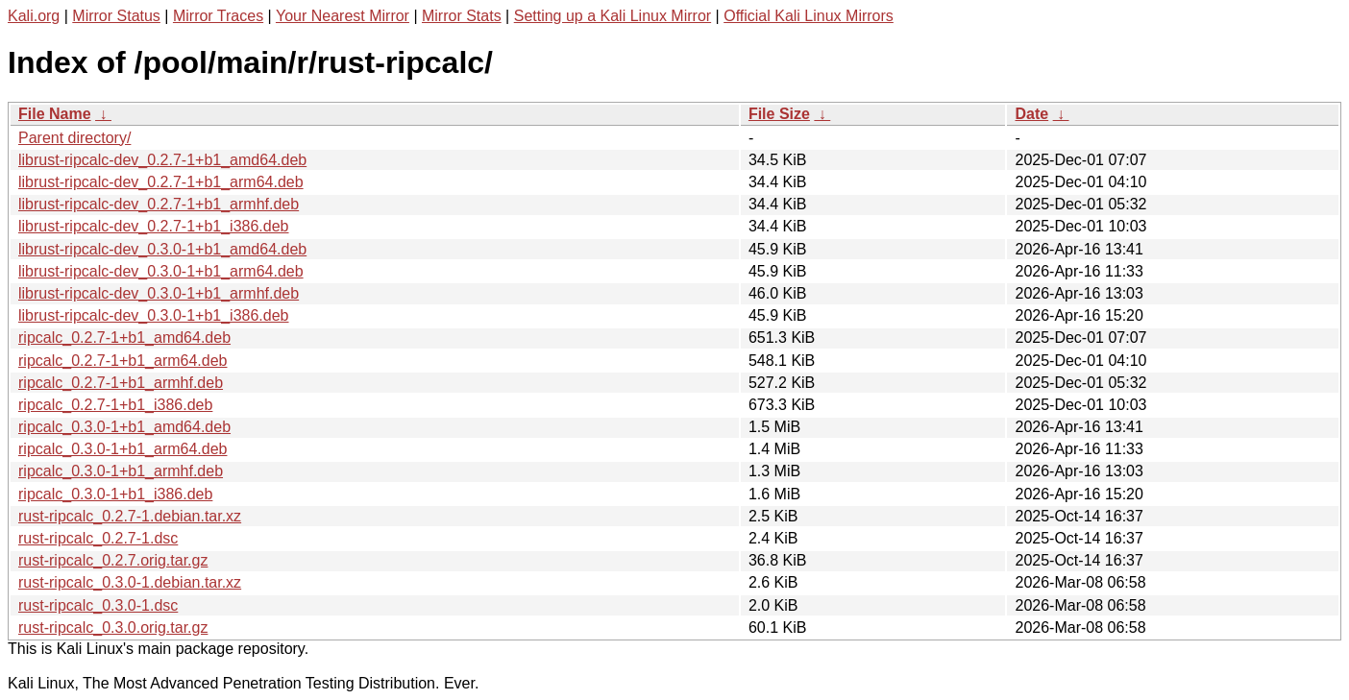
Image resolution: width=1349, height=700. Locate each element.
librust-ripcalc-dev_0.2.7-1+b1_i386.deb (153, 226)
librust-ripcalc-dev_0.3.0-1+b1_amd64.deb (162, 249)
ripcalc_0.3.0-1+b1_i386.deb (115, 494)
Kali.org (34, 16)
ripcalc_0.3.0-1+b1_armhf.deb (120, 471)
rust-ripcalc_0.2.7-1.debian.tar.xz (129, 516)
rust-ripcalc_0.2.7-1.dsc (98, 538)
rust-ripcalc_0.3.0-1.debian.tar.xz (129, 582)
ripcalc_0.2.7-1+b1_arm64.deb (122, 360)
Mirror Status (116, 16)
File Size (779, 114)
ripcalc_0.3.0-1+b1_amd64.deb (124, 427)
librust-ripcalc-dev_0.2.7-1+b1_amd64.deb (162, 160)
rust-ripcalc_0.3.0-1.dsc (98, 605)
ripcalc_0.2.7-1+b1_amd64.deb (124, 337)
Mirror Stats (462, 16)
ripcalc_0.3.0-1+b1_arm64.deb (122, 449)
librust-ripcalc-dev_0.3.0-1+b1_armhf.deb (158, 293)
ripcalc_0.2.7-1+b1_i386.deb (115, 405)
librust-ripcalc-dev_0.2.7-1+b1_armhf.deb (158, 204)
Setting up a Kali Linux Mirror (612, 16)
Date (1031, 114)
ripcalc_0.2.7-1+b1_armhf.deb (120, 382)
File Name (54, 114)
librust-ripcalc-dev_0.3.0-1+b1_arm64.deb (161, 271)
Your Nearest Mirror (342, 16)
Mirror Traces (218, 16)
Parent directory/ (74, 138)
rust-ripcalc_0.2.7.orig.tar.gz (113, 560)
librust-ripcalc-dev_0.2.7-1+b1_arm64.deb (161, 182)
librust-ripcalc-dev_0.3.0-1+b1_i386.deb (153, 315)
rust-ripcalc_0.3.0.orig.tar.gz (113, 627)
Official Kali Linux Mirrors (809, 16)
